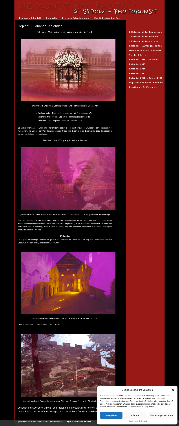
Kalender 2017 (137, 64)
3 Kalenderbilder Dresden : (145, 37)
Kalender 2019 (137, 69)
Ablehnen (135, 415)
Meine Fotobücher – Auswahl (146, 50)
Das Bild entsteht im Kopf (107, 18)
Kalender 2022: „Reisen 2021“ (146, 78)
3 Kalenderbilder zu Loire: (144, 41)
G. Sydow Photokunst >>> (25, 421)
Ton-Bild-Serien (138, 55)
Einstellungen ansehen (161, 415)
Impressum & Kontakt (138, 421)
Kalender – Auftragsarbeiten (145, 46)
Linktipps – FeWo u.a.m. (143, 87)
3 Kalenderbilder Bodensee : (145, 32)
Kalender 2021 (137, 73)
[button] (172, 389)
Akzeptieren (111, 415)
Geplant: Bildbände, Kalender (146, 83)
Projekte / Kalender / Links (75, 18)
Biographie (51, 18)
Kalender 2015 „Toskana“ (143, 60)
